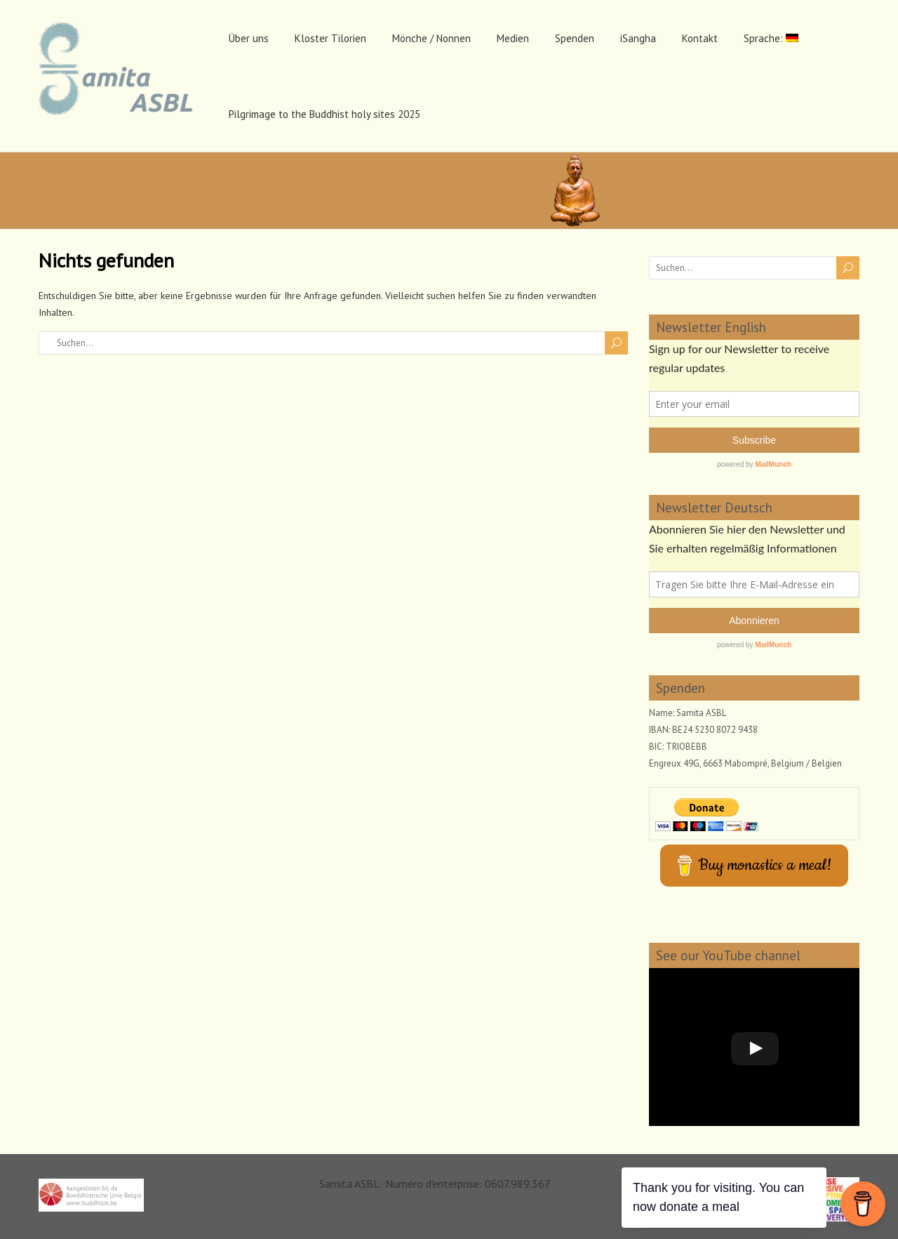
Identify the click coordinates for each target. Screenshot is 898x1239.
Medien (513, 38)
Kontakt (700, 38)
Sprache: (771, 38)
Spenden (574, 38)
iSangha (638, 38)
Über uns (249, 38)
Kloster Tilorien (330, 38)
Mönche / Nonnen (431, 38)
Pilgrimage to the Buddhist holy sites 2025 (324, 114)
